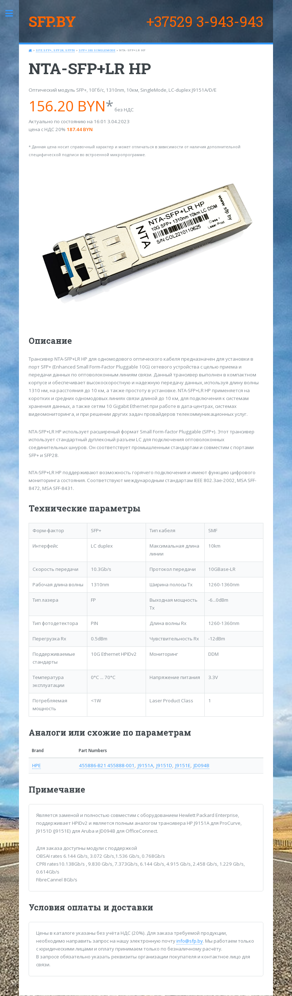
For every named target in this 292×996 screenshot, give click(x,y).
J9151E (182, 765)
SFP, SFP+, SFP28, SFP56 (55, 50)
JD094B (201, 765)
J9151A (145, 765)
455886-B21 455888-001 (107, 765)
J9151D (163, 765)
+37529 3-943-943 (204, 21)
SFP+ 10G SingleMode (97, 50)
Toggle (13, 13)
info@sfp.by (189, 941)
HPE (36, 765)
